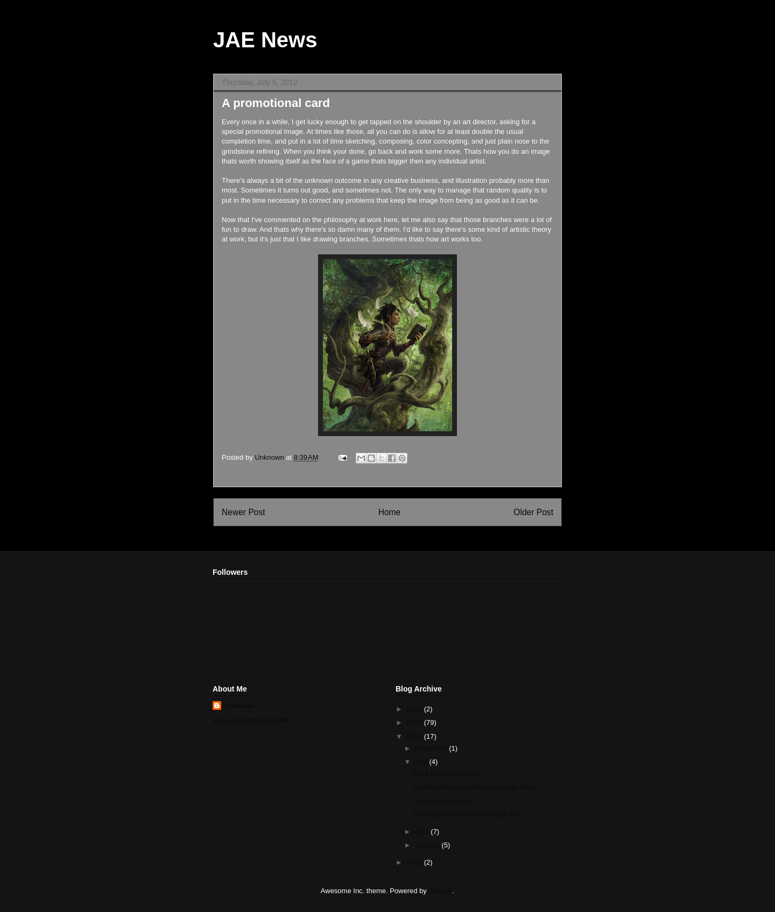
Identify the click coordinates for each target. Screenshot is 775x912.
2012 (415, 736)
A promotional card (442, 801)
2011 (415, 862)
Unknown (239, 706)
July (422, 762)
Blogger (440, 891)
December (432, 748)
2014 (415, 709)
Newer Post (243, 512)
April (423, 832)
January (428, 845)
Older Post (533, 512)
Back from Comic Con (447, 774)
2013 (415, 722)
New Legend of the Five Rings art (465, 814)
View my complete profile (251, 720)
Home (389, 512)
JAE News (265, 40)
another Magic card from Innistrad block (474, 787)
